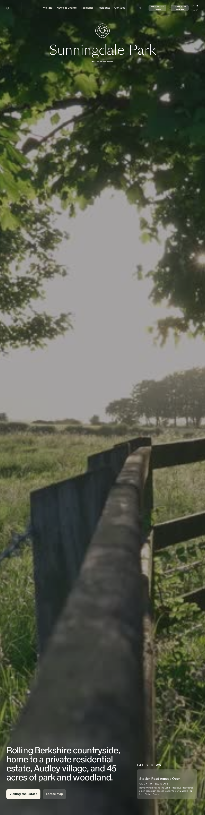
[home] (7, 8)
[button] (47, 8)
